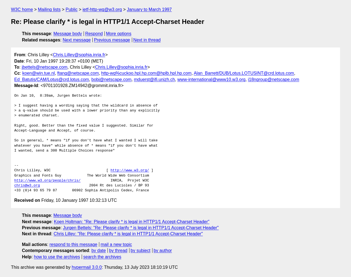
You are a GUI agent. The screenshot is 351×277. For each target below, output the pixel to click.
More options (119, 33)
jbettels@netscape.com (44, 67)
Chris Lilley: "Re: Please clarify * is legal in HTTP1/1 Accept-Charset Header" (128, 233)
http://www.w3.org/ (130, 170)
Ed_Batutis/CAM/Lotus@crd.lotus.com (51, 79)
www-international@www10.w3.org (211, 79)
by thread (118, 250)
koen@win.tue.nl (38, 73)
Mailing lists (49, 9)
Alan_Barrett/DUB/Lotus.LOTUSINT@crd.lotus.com (244, 73)
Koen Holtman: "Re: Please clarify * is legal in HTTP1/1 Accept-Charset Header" (132, 221)
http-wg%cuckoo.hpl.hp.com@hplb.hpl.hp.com (146, 73)
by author (163, 250)
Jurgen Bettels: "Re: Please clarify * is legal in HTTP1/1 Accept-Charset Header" (141, 227)
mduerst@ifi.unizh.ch (154, 79)
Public (72, 9)
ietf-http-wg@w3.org (102, 9)
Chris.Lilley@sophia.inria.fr (79, 54)
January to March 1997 (149, 9)
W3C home (22, 9)
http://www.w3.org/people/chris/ (47, 180)
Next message (77, 40)
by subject (140, 250)
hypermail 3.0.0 (86, 267)
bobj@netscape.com (111, 79)
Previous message (112, 40)
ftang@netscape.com (78, 73)
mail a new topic (116, 244)
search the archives (102, 256)
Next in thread (147, 40)
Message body (67, 33)
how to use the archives (57, 256)
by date (98, 250)
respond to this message (73, 244)
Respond (94, 33)
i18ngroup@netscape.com (273, 79)
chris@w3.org (27, 185)
